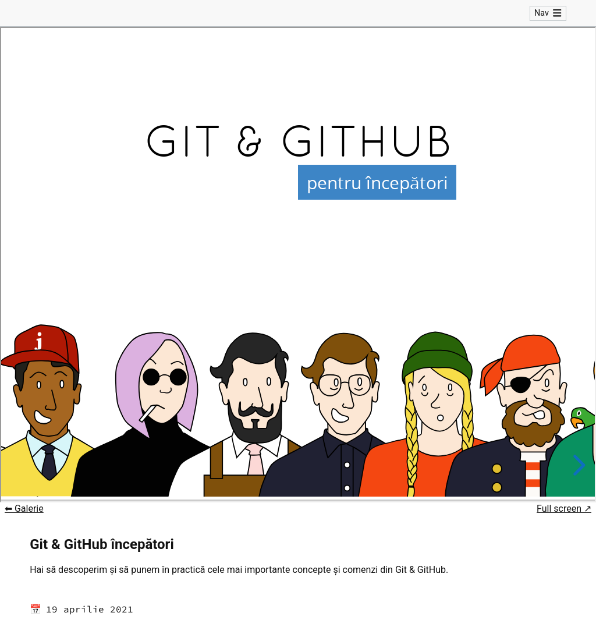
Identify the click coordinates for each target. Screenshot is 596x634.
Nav (548, 15)
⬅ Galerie (24, 512)
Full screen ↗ (564, 512)
